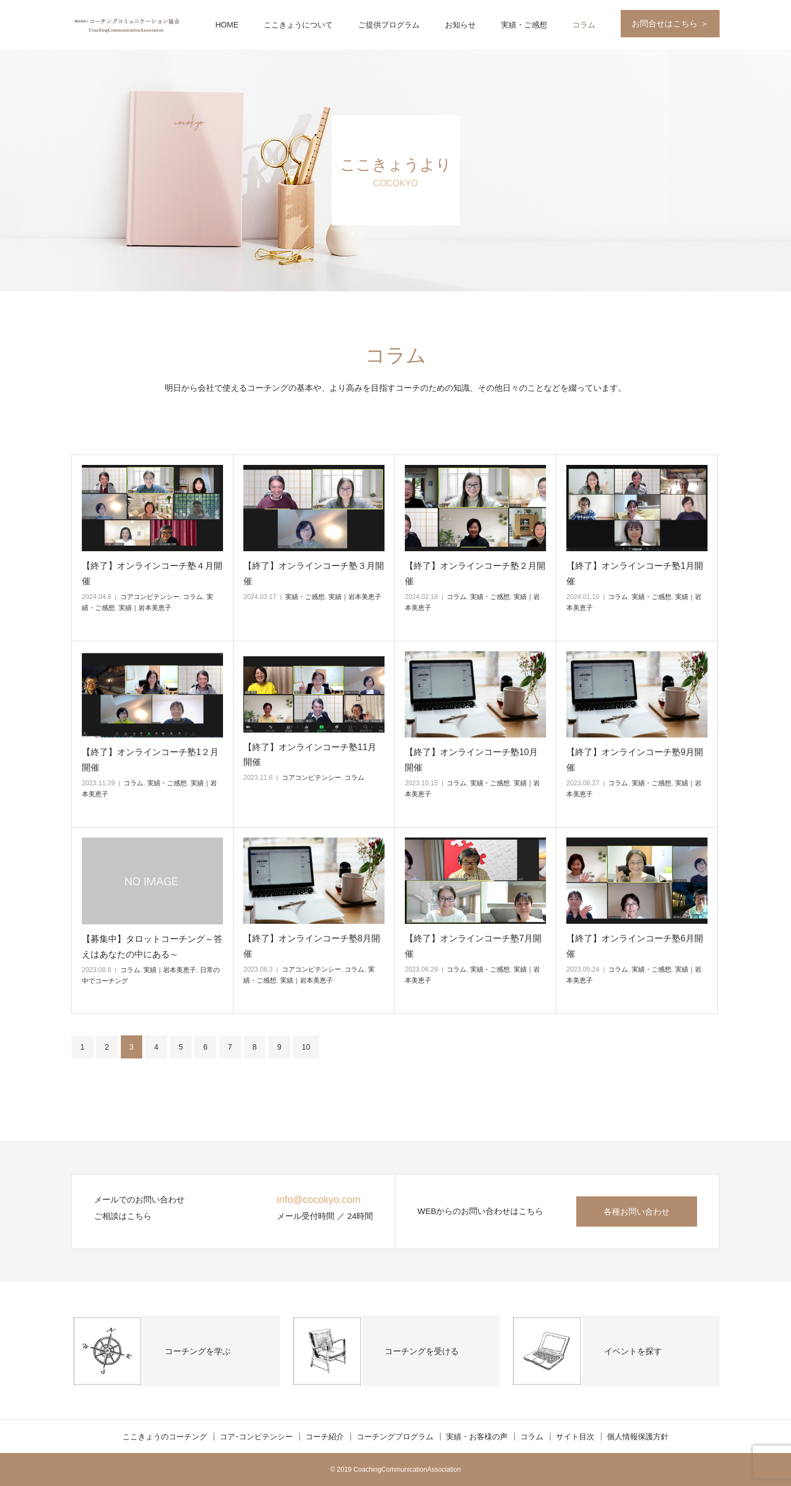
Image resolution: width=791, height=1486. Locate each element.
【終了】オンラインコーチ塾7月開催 (473, 946)
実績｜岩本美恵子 (145, 608)
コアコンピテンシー (150, 597)
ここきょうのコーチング (164, 1436)
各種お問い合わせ (637, 1211)
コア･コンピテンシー (256, 1436)
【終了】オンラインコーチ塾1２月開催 (150, 759)
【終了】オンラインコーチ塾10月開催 (471, 759)
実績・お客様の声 (477, 1436)
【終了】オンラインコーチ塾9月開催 (634, 759)
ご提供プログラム (389, 24)
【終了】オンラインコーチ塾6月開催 (634, 946)
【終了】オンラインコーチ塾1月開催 (634, 573)
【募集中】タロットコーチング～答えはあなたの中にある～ (152, 946)
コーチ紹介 (324, 1436)
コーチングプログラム (394, 1436)
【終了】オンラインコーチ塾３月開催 (313, 573)
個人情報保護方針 (638, 1436)
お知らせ (460, 24)
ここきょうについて (298, 24)
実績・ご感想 (524, 24)
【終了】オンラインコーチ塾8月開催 (311, 946)
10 (306, 1047)
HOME (226, 24)
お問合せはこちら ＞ (670, 23)
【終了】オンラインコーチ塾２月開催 (475, 573)
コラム (583, 24)
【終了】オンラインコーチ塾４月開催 (152, 573)
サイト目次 (575, 1436)
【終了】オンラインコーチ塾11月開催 (309, 754)
